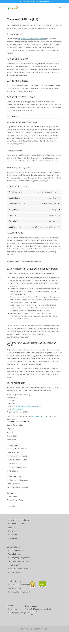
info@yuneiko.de (17, 409)
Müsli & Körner (13, 471)
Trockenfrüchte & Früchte (17, 460)
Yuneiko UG (36, 629)
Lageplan (10, 428)
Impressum (11, 440)
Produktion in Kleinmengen (17, 480)
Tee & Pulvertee (13, 452)
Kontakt (10, 432)
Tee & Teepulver (13, 483)
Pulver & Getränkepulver (16, 467)
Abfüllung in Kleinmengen (17, 448)
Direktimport (12, 496)
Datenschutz (12, 436)
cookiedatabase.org (37, 416)
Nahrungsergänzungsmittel (17, 456)
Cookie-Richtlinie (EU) (15, 425)
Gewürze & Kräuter (14, 463)
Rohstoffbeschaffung (15, 500)
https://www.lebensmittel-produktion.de (32, 39)
